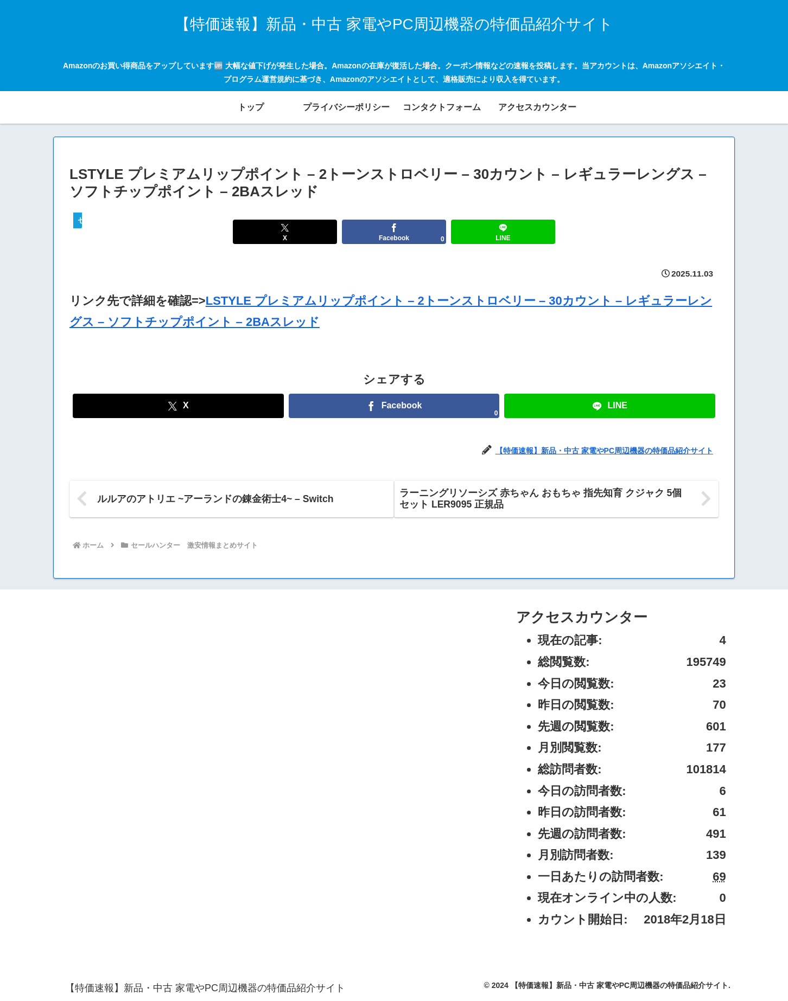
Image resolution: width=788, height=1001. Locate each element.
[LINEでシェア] (503, 232)
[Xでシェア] (284, 232)
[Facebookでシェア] (394, 232)
